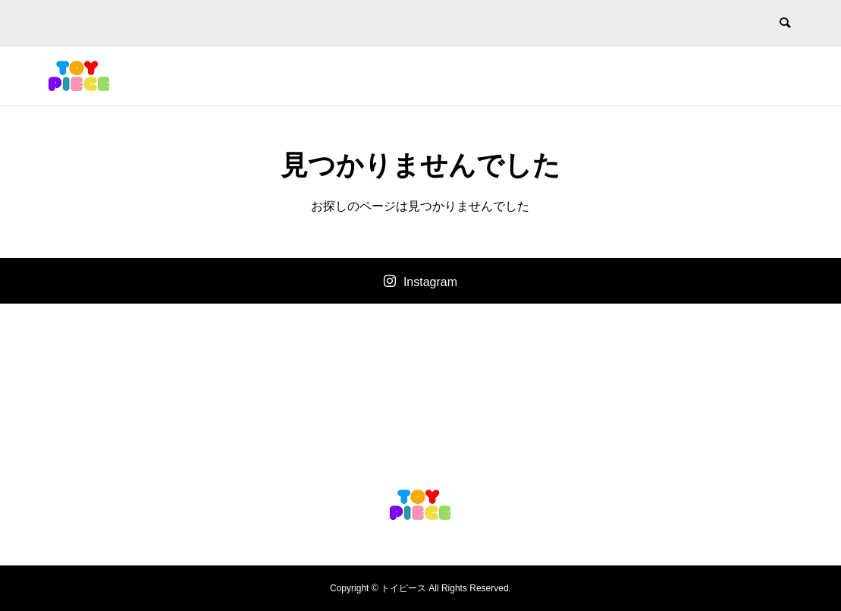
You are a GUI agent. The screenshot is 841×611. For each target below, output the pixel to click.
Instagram (430, 282)
